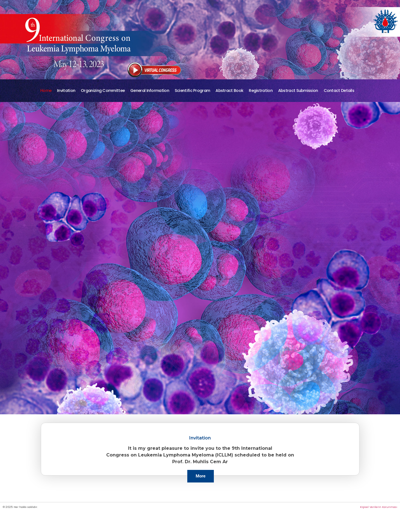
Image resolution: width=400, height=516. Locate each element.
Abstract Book (229, 90)
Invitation (66, 90)
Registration (261, 90)
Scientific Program (192, 90)
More (200, 476)
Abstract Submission (298, 90)
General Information (149, 90)
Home (45, 90)
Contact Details (339, 90)
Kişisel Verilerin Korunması (378, 507)
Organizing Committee (103, 90)
